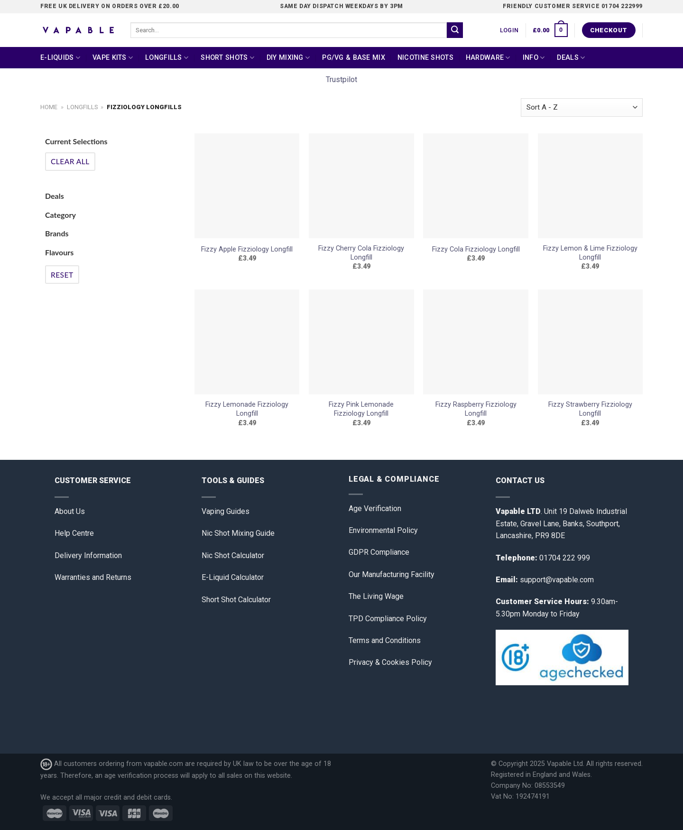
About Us (70, 511)
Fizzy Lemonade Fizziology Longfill (246, 409)
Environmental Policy (383, 530)
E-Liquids (60, 57)
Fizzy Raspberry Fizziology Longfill (476, 409)
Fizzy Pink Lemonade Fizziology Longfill (361, 409)
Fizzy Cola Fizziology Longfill (476, 249)
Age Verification (375, 508)
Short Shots (227, 57)
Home (48, 107)
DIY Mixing (288, 57)
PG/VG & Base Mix (353, 58)
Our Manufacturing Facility (391, 574)
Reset (62, 274)
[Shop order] (582, 107)
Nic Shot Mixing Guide (238, 533)
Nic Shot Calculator (233, 555)
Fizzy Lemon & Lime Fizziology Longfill (590, 252)
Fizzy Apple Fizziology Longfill (247, 249)
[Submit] (455, 30)
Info (534, 57)
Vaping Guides (225, 511)
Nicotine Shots (425, 58)
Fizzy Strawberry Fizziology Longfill (590, 409)
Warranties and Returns (93, 577)
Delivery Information (88, 555)
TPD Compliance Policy (388, 618)
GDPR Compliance (379, 552)
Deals (571, 57)
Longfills (166, 57)
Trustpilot (341, 79)
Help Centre (74, 533)
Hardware (488, 57)
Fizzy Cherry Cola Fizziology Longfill (361, 252)
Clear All (70, 161)
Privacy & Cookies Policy (390, 662)
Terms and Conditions (385, 640)
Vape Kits (112, 57)
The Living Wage (376, 596)
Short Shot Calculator (236, 599)
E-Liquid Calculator (233, 577)
